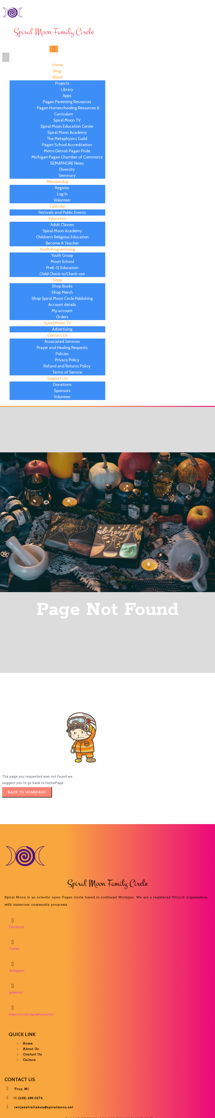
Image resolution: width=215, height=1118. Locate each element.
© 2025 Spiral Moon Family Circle (108, 1107)
